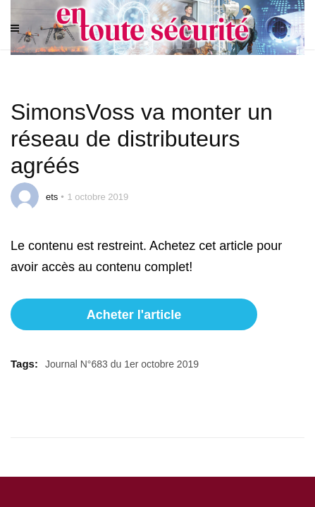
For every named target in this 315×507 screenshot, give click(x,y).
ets (52, 197)
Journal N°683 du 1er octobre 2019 (122, 364)
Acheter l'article (134, 315)
